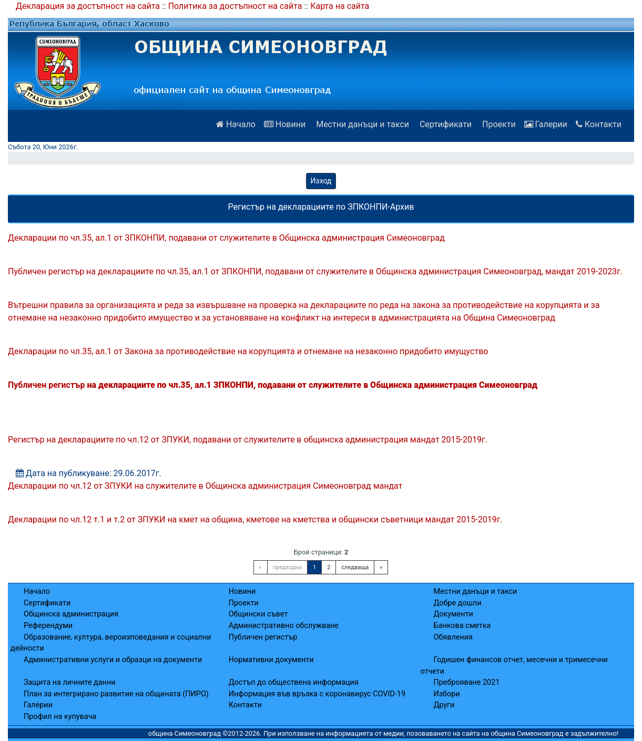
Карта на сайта (339, 6)
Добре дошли (457, 603)
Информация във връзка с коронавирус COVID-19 (317, 693)
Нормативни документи (271, 659)
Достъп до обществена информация (294, 682)
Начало (236, 124)
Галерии (545, 124)
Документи (453, 614)
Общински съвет (258, 614)
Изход (321, 181)
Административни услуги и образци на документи (113, 659)
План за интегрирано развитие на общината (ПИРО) (116, 693)
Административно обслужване (284, 625)
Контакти (598, 124)
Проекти (498, 124)
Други (443, 705)
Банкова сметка (462, 625)
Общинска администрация (71, 614)
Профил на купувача (60, 716)
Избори (446, 693)
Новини (284, 124)
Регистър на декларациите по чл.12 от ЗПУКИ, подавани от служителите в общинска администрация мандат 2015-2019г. (247, 440)
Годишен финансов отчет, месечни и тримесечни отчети (513, 665)
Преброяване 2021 (466, 682)
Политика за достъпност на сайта (235, 6)
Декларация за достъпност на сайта (88, 6)
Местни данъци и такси (361, 124)
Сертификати (444, 124)
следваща (355, 567)
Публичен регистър (263, 637)
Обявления (452, 637)
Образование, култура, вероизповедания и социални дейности (111, 643)
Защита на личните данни (70, 682)
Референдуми (48, 625)
